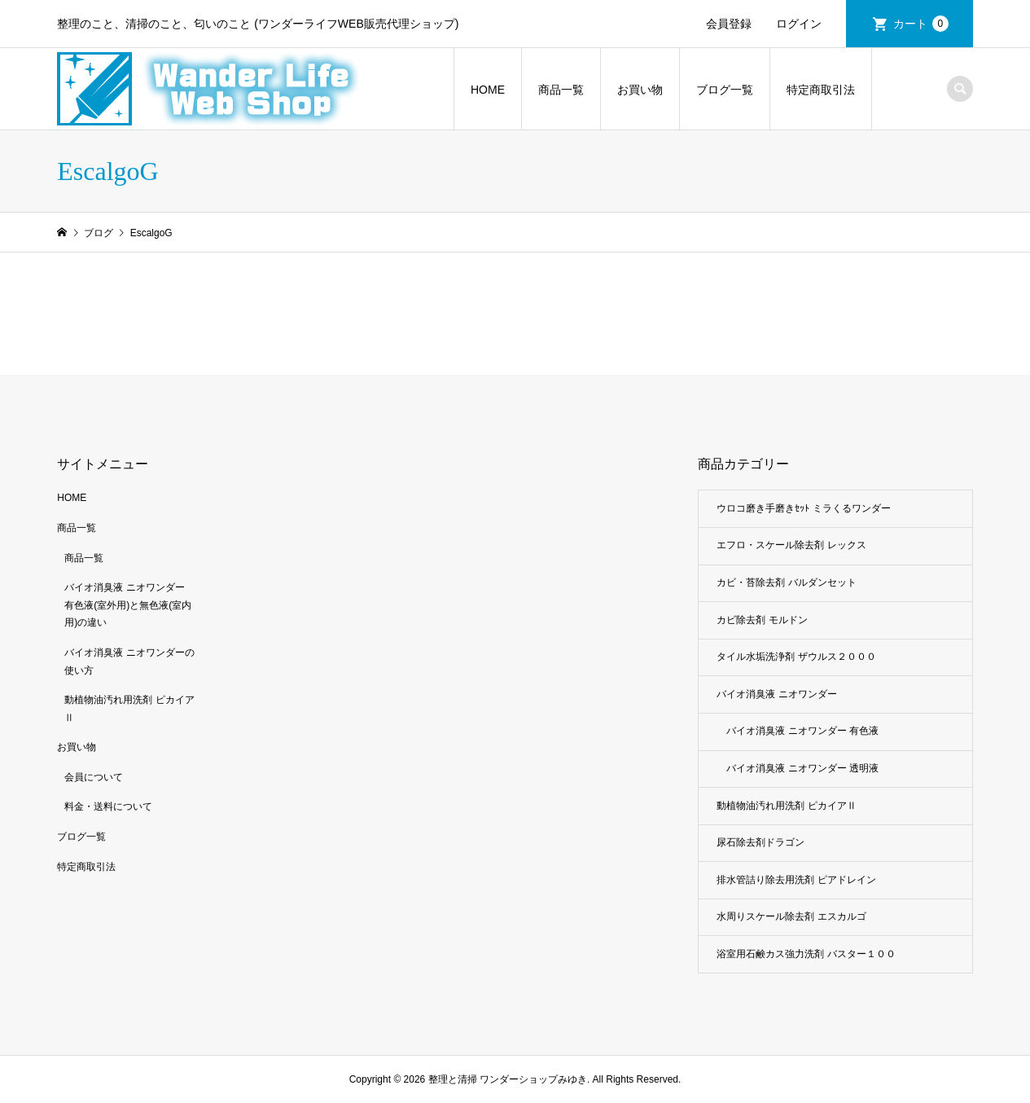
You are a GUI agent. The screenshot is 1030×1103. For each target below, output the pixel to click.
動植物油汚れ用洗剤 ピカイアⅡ (786, 805)
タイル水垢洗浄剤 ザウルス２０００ (796, 656)
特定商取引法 (821, 89)
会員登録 (729, 23)
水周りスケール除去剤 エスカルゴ (791, 916)
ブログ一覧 (724, 89)
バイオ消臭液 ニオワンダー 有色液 (802, 730)
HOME (488, 89)
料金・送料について (108, 806)
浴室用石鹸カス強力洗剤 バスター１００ (806, 954)
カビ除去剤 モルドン (762, 620)
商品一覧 (561, 89)
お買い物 (640, 89)
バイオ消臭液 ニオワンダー (776, 694)
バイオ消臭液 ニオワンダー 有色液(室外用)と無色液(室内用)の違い (127, 605)
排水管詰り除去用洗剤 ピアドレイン (796, 879)
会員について (93, 777)
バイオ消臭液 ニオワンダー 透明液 (802, 768)
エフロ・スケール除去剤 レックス (791, 545)
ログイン (799, 23)
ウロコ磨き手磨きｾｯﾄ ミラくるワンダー (803, 508)
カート (921, 23)
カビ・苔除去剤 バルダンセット (786, 582)
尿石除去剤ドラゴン (760, 842)
